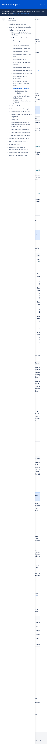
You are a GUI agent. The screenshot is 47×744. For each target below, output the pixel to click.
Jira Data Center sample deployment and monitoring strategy (21, 83)
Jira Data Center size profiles (21, 67)
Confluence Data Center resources (19, 138)
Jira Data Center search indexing (22, 70)
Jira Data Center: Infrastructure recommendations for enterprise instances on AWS (20, 124)
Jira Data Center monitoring (21, 88)
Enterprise (11, 19)
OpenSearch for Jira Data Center (20, 135)
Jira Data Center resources (17, 30)
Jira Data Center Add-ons (20, 52)
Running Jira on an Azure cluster (20, 132)
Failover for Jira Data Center (21, 46)
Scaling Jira (14, 119)
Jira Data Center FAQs (19, 59)
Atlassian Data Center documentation (20, 27)
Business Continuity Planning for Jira (22, 109)
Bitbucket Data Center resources (18, 141)
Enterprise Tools (15, 106)
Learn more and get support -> (22, 13)
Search (41, 4)
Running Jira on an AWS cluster (20, 129)
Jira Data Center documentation (20, 38)
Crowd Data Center (14, 144)
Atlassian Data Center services (18, 155)
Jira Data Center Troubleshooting (20, 112)
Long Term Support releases (17, 24)
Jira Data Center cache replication (23, 73)
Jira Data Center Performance (21, 49)
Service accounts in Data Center (18, 152)
